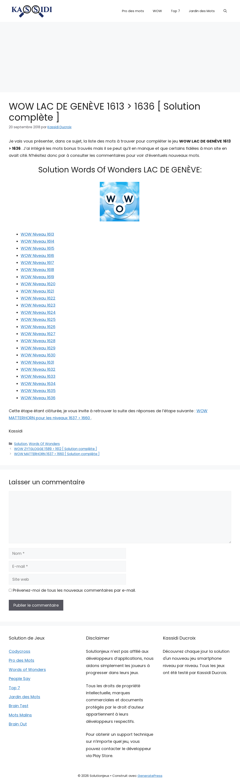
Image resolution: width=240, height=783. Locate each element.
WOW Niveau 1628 (38, 341)
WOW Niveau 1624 (38, 312)
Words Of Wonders (44, 443)
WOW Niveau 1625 (38, 319)
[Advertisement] (120, 55)
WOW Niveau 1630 (38, 355)
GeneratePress (150, 775)
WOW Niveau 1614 (37, 241)
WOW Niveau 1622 (38, 298)
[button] (225, 11)
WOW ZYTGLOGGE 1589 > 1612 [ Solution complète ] (55, 449)
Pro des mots (133, 11)
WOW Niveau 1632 (38, 369)
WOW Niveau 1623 (38, 305)
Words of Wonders (27, 669)
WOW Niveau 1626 (38, 326)
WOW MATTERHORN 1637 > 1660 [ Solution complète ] (57, 454)
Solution (20, 443)
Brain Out (18, 724)
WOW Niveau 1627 (38, 333)
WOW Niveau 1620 (38, 284)
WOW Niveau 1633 (38, 376)
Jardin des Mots (202, 11)
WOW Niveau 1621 (37, 291)
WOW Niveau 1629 (38, 348)
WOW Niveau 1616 (37, 255)
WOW (157, 11)
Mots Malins (20, 715)
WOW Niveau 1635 (38, 390)
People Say (19, 678)
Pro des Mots (21, 660)
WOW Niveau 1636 (38, 398)
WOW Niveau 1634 (38, 383)
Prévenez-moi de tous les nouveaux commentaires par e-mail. (74, 590)
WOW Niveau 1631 (37, 362)
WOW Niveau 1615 (37, 248)
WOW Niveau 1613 (37, 234)
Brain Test (18, 706)
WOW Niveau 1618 (37, 269)
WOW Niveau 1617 (37, 262)
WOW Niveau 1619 (37, 277)
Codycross (19, 651)
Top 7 (175, 11)
